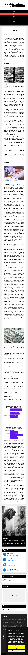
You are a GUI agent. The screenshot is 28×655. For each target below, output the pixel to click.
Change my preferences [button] (16, 650)
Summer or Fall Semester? (13, 555)
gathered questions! (7, 580)
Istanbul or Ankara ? (11, 560)
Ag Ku (8, 84)
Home (14, 11)
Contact (14, 23)
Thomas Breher (10, 343)
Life (14, 18)
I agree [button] (16, 645)
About (14, 21)
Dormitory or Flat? (11, 565)
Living (4, 644)
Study (14, 16)
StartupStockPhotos (10, 180)
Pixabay (12, 84)
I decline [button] (16, 648)
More (13, 544)
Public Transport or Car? (12, 570)
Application (14, 13)
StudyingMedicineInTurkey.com (14, 4)
